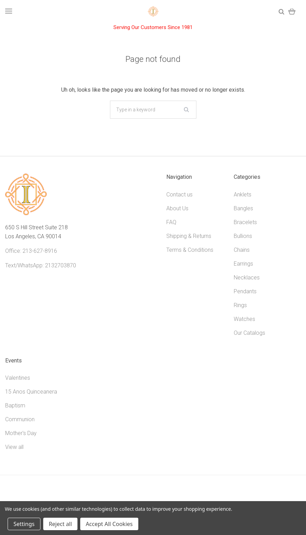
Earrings (243, 263)
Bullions (243, 236)
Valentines (17, 378)
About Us (177, 208)
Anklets (242, 194)
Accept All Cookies (109, 524)
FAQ (171, 222)
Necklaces (247, 277)
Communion (20, 419)
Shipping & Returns (188, 236)
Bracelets (245, 222)
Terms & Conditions (189, 250)
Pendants (245, 291)
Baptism (15, 405)
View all (14, 447)
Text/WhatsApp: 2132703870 (40, 265)
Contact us (179, 194)
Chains (242, 250)
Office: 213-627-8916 (31, 251)
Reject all (60, 524)
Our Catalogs (249, 333)
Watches (244, 319)
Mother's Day (21, 433)
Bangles (243, 208)
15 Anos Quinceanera (31, 391)
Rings (240, 305)
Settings (24, 524)
